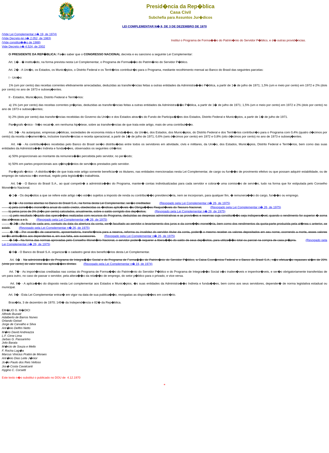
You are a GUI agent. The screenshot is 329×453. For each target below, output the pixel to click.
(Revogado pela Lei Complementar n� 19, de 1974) (117, 264)
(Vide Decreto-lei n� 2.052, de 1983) (26, 38)
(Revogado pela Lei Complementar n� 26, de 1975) (194, 203)
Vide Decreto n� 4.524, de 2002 (23, 46)
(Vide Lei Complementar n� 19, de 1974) (29, 34)
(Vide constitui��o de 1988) (21, 42)
